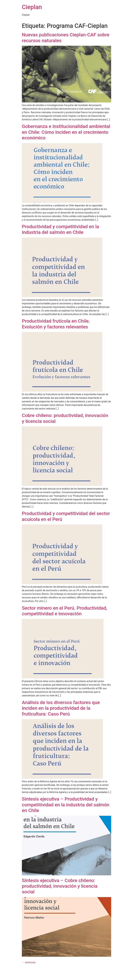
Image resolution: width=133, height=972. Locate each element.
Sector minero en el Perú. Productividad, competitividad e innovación (64, 610)
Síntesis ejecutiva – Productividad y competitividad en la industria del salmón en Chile (65, 804)
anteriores (29, 962)
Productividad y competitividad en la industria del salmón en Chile (60, 229)
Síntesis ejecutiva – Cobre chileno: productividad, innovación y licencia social (59, 886)
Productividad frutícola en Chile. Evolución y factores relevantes (56, 323)
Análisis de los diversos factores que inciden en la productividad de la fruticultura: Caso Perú (61, 708)
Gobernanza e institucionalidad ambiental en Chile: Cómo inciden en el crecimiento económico (66, 132)
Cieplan (32, 7)
